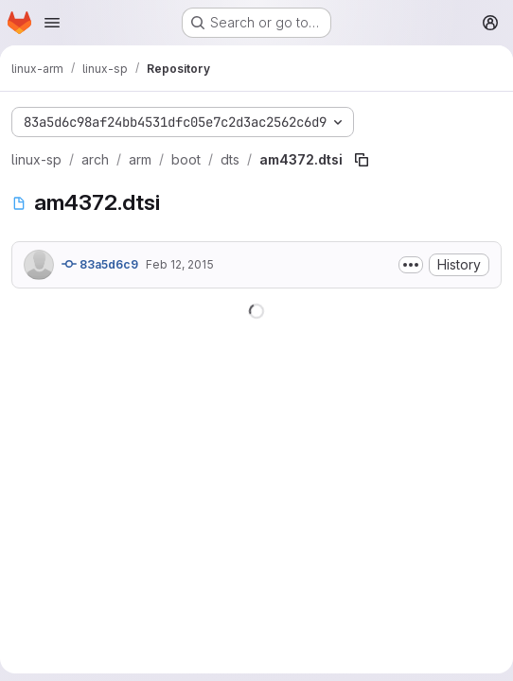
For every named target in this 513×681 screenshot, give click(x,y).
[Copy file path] (361, 160)
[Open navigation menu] (52, 23)
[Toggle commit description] (410, 264)
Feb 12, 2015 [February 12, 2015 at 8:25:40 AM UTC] (180, 264)
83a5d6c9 (100, 263)
